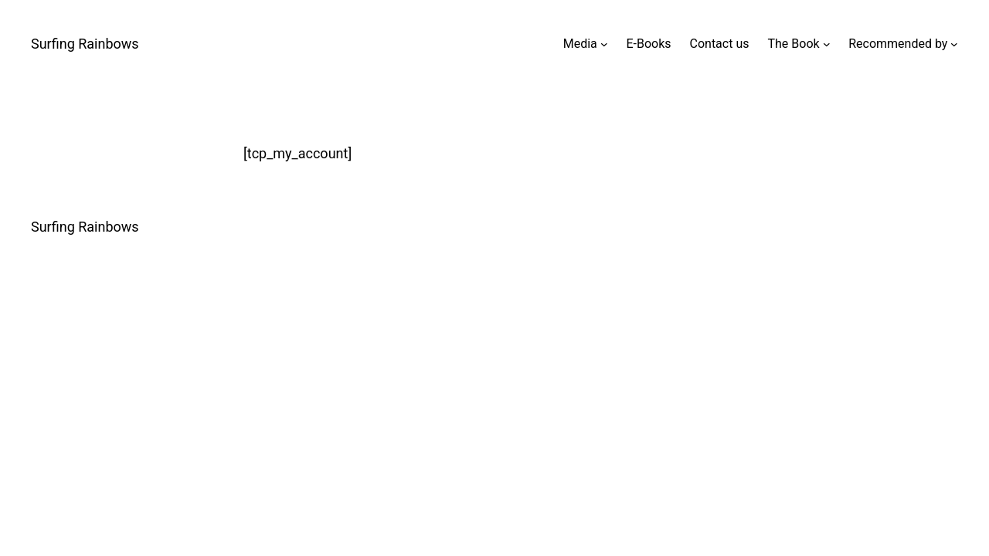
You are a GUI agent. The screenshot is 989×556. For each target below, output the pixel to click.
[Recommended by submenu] (954, 44)
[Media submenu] (604, 44)
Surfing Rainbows (85, 44)
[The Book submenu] (827, 44)
